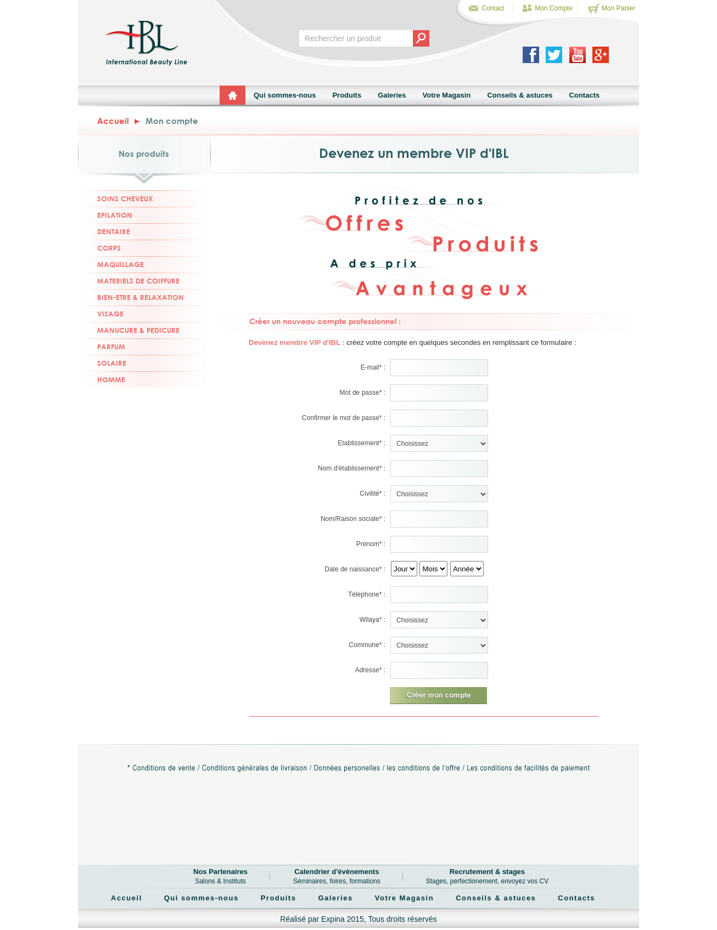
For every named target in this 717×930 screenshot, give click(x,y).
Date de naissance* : (354, 569)
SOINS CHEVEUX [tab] (118, 198)
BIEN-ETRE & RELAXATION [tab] (133, 297)
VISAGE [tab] (103, 313)
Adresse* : (370, 670)
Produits (346, 95)
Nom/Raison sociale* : (353, 519)
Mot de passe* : (362, 392)
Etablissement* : (361, 443)
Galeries (392, 95)
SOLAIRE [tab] (104, 362)
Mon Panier (610, 8)
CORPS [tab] (101, 247)
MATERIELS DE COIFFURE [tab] (131, 280)
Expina (333, 919)
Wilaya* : (372, 619)
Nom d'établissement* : (351, 468)
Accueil (113, 121)
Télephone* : (366, 594)
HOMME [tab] (104, 379)
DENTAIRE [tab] (106, 231)
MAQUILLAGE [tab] (113, 264)
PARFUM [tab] (104, 346)
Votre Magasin (446, 95)
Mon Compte (546, 8)
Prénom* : (370, 544)
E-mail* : (373, 367)
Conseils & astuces (519, 95)
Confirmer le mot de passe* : (343, 418)
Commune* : (367, 645)
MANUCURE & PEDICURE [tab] (131, 329)
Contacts (584, 95)
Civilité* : (372, 493)
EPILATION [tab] (107, 214)
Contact (485, 8)
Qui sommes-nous (285, 95)
